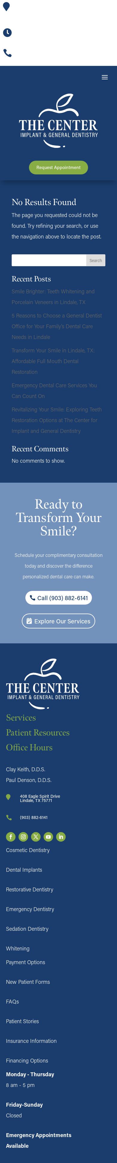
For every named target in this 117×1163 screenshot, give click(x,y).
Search (96, 260)
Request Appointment (58, 167)
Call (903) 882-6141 (62, 598)
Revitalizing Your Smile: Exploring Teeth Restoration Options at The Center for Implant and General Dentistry (57, 420)
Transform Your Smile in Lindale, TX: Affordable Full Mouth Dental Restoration (53, 361)
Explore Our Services (62, 621)
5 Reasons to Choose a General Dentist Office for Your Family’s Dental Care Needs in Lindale (57, 326)
